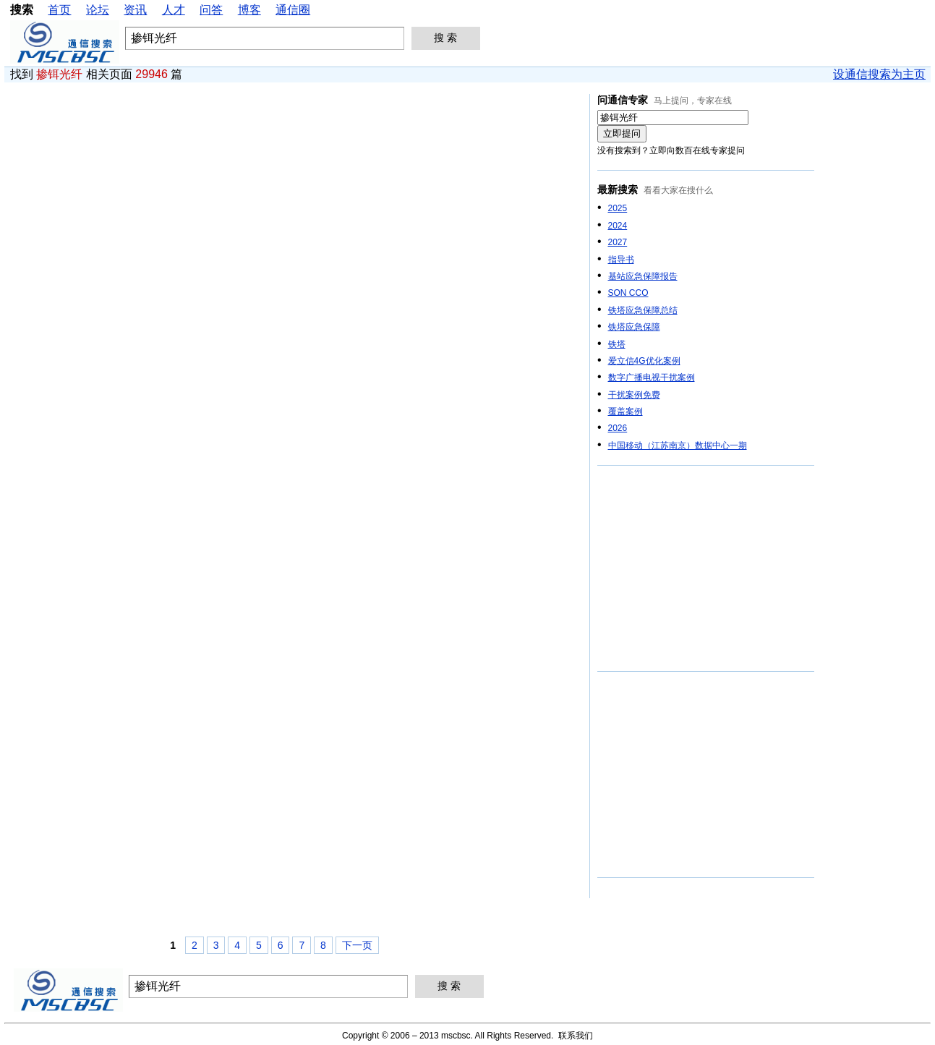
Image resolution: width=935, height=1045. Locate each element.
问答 (211, 10)
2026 (618, 428)
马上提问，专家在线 (693, 100)
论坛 (97, 10)
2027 (618, 242)
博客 (249, 10)
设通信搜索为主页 (879, 74)
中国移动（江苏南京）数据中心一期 (677, 445)
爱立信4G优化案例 (644, 361)
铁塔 (617, 344)
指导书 (621, 260)
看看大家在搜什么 (678, 190)
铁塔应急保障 (634, 327)
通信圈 (293, 10)
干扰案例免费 (634, 395)
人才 (173, 10)
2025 (618, 208)
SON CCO (628, 293)
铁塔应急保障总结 (643, 310)
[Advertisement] (705, 569)
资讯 (135, 10)
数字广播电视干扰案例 (651, 377)
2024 (618, 226)
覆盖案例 (625, 411)
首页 (59, 10)
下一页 (357, 945)
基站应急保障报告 (643, 276)
